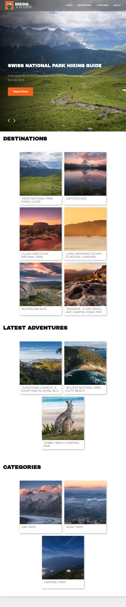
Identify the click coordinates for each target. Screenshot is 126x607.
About (117, 5)
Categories (103, 5)
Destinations (84, 5)
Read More (20, 91)
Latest (68, 5)
